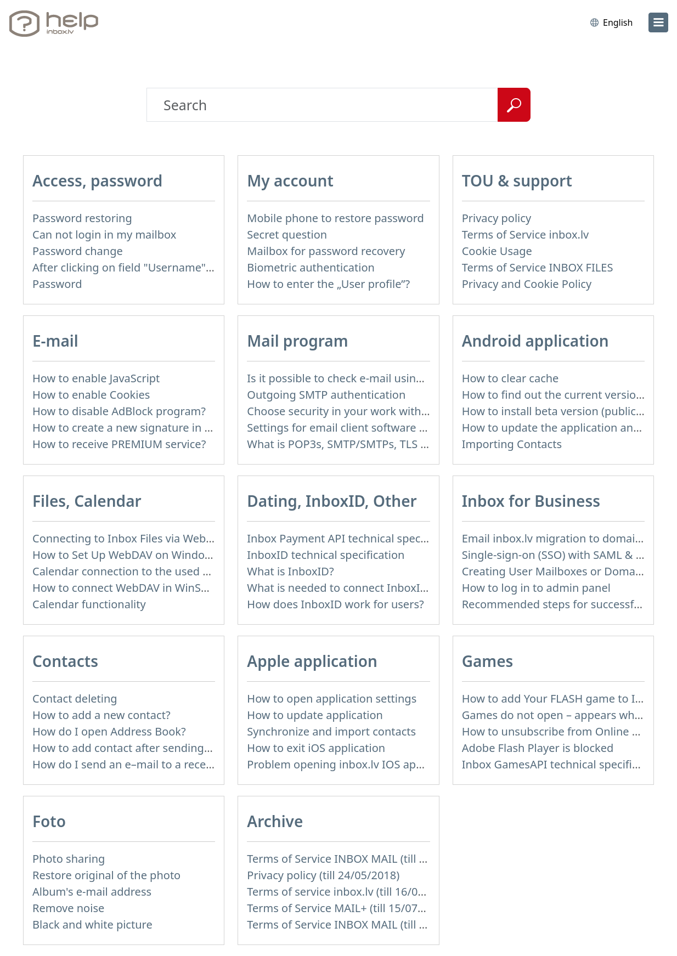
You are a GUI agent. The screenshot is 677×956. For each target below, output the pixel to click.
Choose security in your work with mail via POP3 (370, 411)
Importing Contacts (512, 444)
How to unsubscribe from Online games (564, 731)
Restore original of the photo (106, 875)
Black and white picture (92, 924)
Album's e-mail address (91, 891)
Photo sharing (68, 858)
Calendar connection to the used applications (148, 571)
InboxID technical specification (325, 554)
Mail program (297, 340)
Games (488, 660)
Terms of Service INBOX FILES (537, 267)
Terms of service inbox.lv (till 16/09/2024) (351, 891)
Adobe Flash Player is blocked (538, 747)
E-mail (55, 340)
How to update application (315, 715)
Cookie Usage (497, 251)
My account (290, 180)
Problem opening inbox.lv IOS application (353, 764)
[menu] (658, 22)
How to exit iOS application (316, 747)
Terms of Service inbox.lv (525, 234)
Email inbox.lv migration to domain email (567, 538)
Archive (275, 821)
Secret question (287, 234)
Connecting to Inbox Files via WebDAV (129, 538)
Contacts (65, 660)
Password (57, 283)
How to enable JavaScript (96, 378)
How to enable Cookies (91, 394)
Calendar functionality (89, 604)
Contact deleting (74, 698)
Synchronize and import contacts (331, 731)
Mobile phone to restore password (335, 218)
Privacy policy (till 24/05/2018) (323, 875)
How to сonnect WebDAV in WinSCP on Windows (156, 587)
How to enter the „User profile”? (328, 283)
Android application (535, 340)
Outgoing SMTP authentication (326, 394)
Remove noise (68, 908)
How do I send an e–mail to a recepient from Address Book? (185, 764)
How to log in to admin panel (536, 587)
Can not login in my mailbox (104, 234)
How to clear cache (510, 378)
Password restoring (82, 218)
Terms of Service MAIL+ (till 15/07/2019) (348, 908)
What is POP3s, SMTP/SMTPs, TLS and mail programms (387, 444)
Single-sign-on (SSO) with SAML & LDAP (562, 554)
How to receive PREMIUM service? (119, 444)
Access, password (97, 180)
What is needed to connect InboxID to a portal (365, 587)
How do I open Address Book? (109, 731)
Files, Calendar (87, 500)
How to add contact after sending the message (152, 747)
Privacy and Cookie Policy (526, 283)
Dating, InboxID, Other (331, 500)
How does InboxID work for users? (335, 604)
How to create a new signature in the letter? (144, 427)
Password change (77, 251)
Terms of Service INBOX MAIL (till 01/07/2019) (364, 924)
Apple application (312, 660)
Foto (49, 821)
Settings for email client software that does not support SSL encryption (428, 427)
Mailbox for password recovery (326, 251)
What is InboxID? (290, 571)
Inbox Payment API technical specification (354, 538)
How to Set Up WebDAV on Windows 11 (133, 554)
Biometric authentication (311, 267)
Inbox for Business (531, 500)
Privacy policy (496, 218)
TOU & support (517, 180)
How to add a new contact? (101, 715)
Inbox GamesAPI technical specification (563, 764)
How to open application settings (331, 698)
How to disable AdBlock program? (119, 411)
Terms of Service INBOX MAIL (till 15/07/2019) (364, 858)
